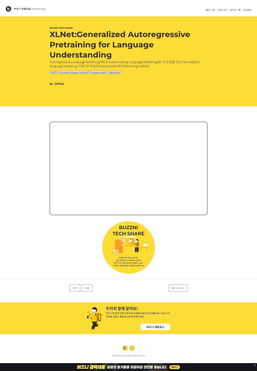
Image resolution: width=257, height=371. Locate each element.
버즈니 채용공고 (155, 327)
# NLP (53, 73)
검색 (233, 10)
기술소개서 (222, 10)
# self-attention (114, 73)
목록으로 (178, 288)
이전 (74, 288)
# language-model (97, 73)
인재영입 (247, 10)
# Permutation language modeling (72, 73)
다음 (87, 288)
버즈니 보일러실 (29, 8)
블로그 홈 (210, 10)
